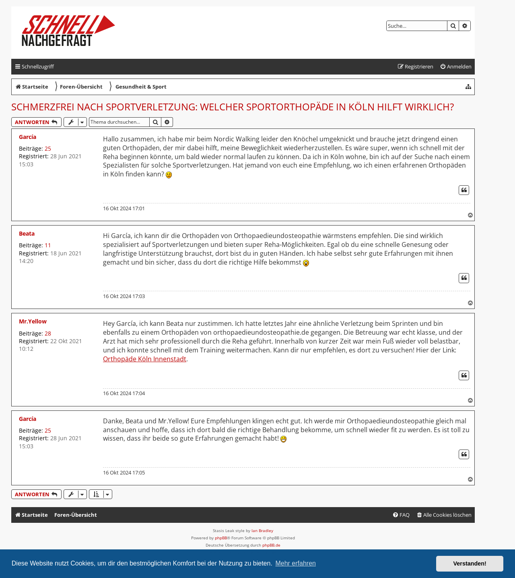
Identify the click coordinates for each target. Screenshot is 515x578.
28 (48, 333)
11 (48, 245)
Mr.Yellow (33, 321)
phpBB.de (271, 545)
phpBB (221, 538)
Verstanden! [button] (469, 563)
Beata (27, 233)
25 (48, 148)
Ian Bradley (262, 530)
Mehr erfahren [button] (295, 563)
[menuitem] (456, 67)
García (27, 137)
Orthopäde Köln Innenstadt (144, 359)
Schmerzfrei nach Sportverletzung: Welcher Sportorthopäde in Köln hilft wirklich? (232, 106)
